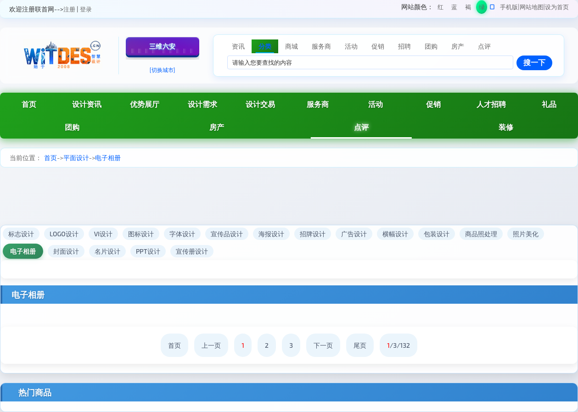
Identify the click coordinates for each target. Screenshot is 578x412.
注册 (69, 9)
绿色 (482, 8)
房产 (216, 126)
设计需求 (202, 104)
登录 (86, 9)
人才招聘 (491, 104)
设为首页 (557, 7)
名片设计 (107, 251)
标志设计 (21, 234)
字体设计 (182, 234)
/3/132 (398, 345)
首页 (50, 157)
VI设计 (103, 234)
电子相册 (108, 157)
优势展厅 (144, 104)
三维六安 (162, 46)
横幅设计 (395, 234)
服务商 (318, 104)
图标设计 (141, 234)
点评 (361, 126)
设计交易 (260, 104)
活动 (375, 104)
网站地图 (532, 7)
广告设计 (354, 234)
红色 (440, 8)
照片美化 (526, 234)
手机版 (509, 7)
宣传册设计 (192, 251)
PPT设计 (148, 251)
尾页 (360, 345)
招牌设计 (312, 234)
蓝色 (454, 8)
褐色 (468, 8)
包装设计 (436, 234)
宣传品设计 (227, 234)
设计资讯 (86, 104)
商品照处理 (481, 234)
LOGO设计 (64, 234)
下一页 (323, 345)
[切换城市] (162, 70)
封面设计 (66, 251)
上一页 (211, 345)
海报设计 (271, 234)
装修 (506, 126)
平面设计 (76, 157)
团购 (72, 126)
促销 (433, 104)
